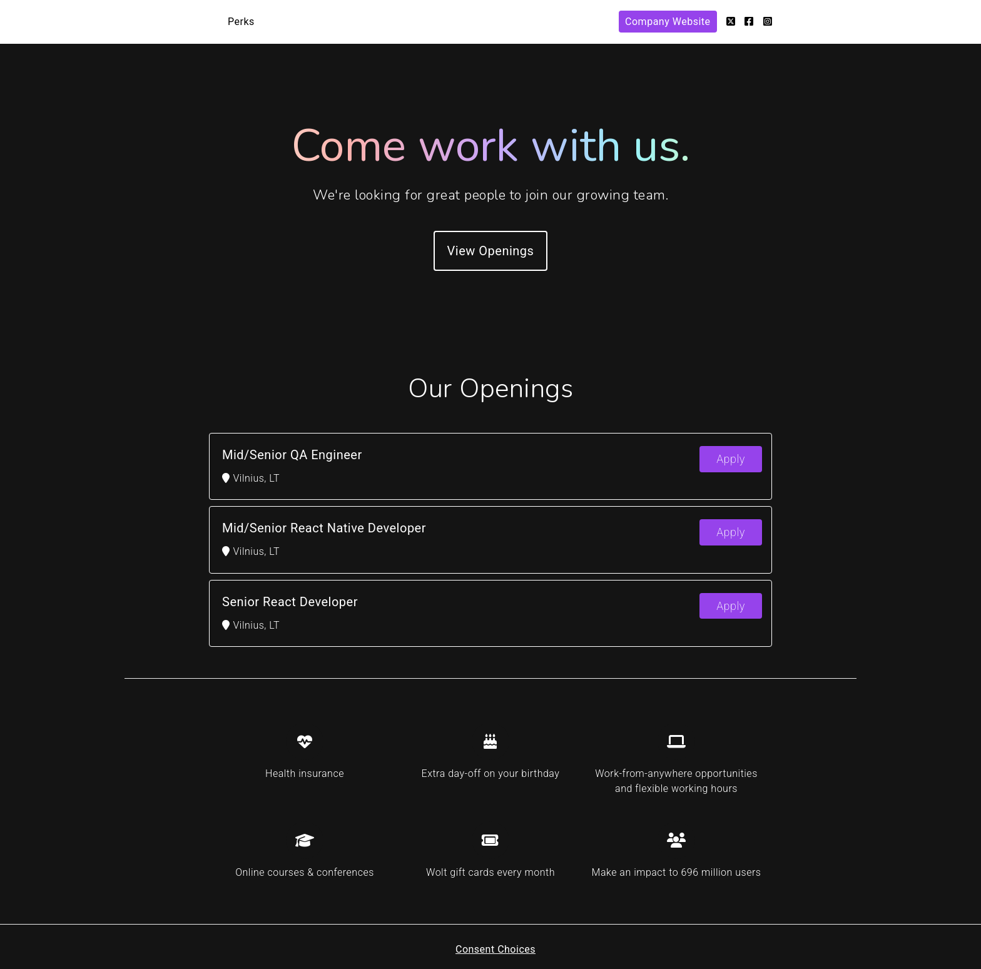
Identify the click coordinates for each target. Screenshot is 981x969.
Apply (730, 458)
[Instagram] (768, 22)
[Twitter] (731, 22)
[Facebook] (749, 22)
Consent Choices (495, 950)
